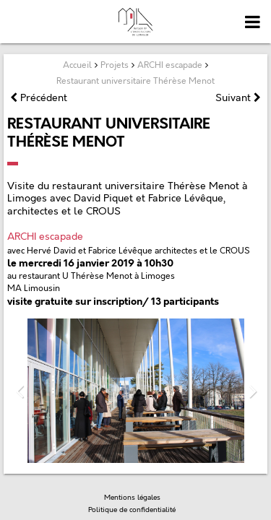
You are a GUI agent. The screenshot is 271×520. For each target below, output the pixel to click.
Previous (18, 390)
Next (252, 390)
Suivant (238, 98)
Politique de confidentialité (132, 510)
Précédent (38, 98)
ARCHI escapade (45, 236)
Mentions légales (132, 498)
